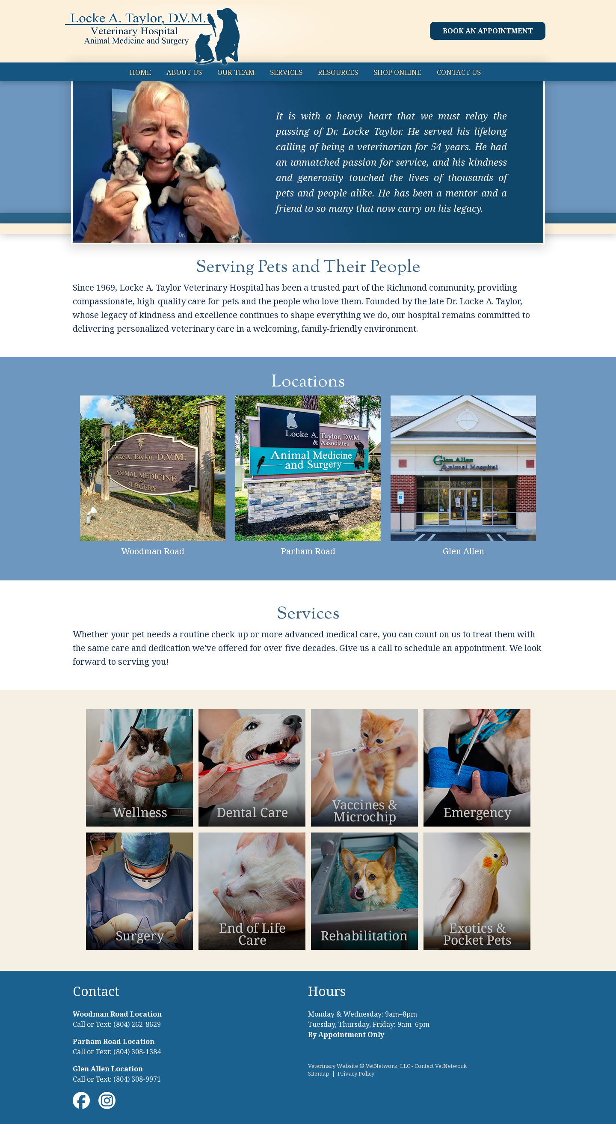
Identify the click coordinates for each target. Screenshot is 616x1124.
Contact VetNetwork (441, 1066)
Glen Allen (463, 551)
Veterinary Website (333, 1066)
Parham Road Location (113, 1041)
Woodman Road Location (117, 1014)
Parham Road (308, 551)
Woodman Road (152, 551)
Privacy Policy (356, 1073)
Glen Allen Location (108, 1068)
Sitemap (318, 1073)
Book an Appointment (488, 31)
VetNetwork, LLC (388, 1066)
